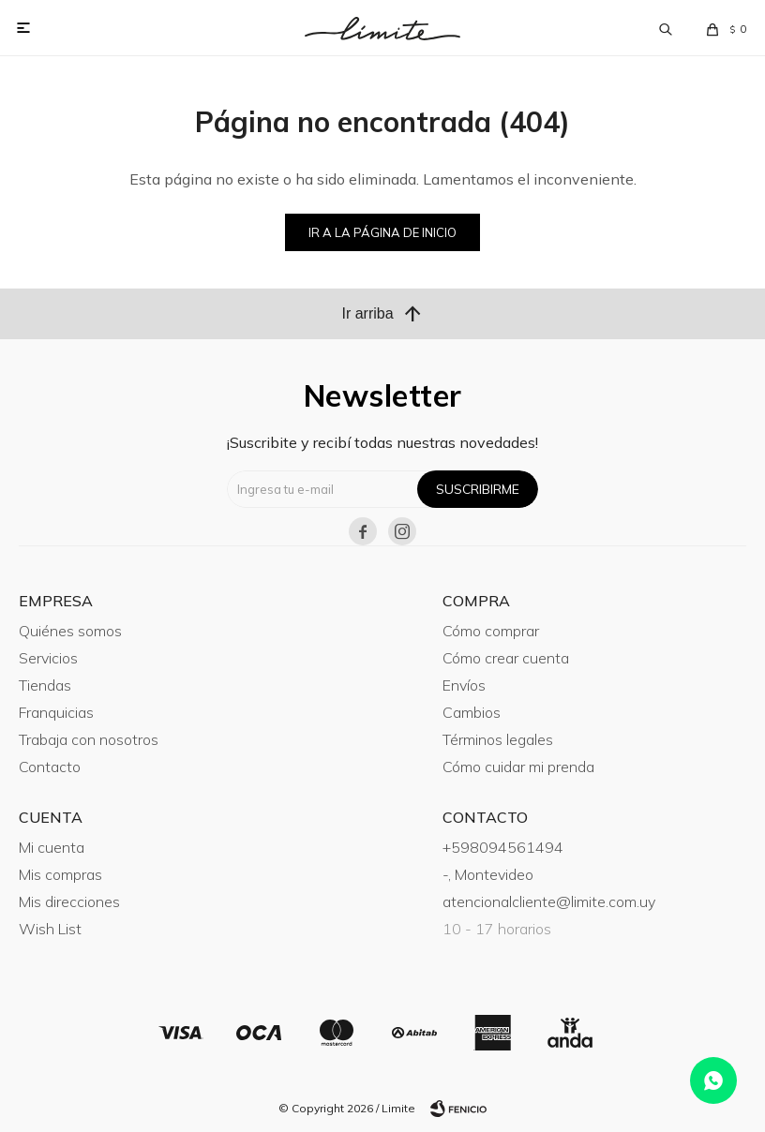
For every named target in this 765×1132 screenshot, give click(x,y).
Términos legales (497, 739)
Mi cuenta (51, 847)
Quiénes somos (70, 630)
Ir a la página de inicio (382, 232)
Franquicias (56, 712)
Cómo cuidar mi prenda (518, 766)
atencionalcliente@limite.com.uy (548, 901)
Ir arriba (382, 314)
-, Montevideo (487, 874)
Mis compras (60, 874)
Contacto (50, 766)
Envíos (464, 685)
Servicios (48, 657)
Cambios (471, 712)
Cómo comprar (490, 630)
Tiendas (45, 685)
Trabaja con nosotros (88, 739)
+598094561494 (502, 847)
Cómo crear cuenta (505, 657)
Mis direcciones (69, 901)
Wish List (50, 928)
